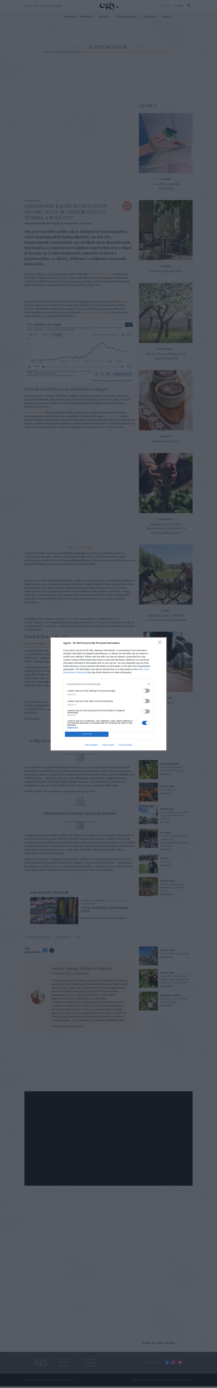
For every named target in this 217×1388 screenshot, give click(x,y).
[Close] (161, 643)
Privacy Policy (125, 745)
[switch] (146, 691)
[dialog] (108, 694)
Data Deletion (91, 745)
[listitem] (108, 684)
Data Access (108, 745)
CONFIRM (86, 734)
